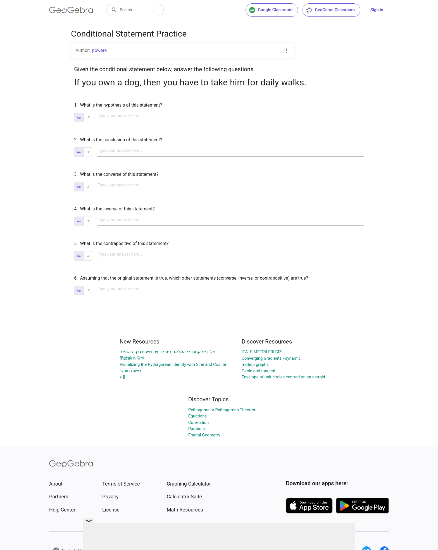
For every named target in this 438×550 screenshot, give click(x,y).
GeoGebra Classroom (330, 10)
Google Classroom (270, 10)
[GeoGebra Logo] (71, 10)
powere (99, 50)
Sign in (376, 9)
